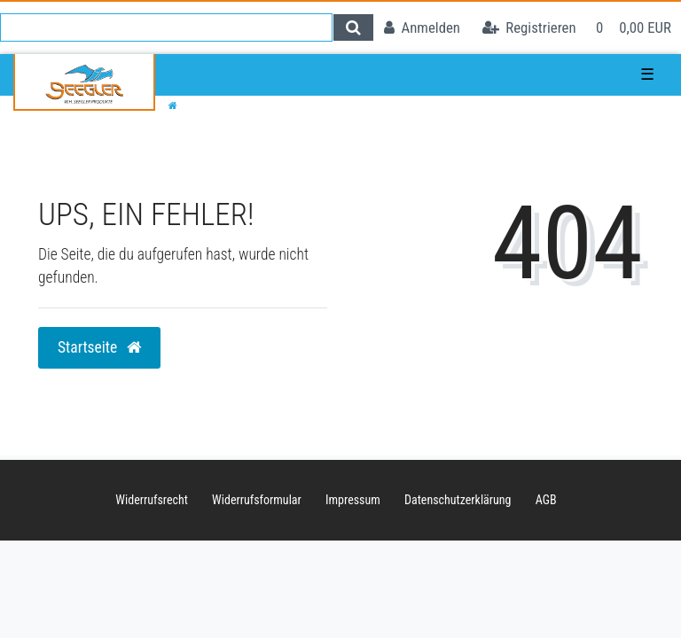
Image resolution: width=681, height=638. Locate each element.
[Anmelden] (422, 28)
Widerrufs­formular (256, 500)
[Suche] (353, 27)
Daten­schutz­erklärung (458, 500)
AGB (546, 500)
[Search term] (166, 27)
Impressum (352, 500)
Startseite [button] (99, 347)
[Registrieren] (529, 28)
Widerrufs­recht (151, 500)
